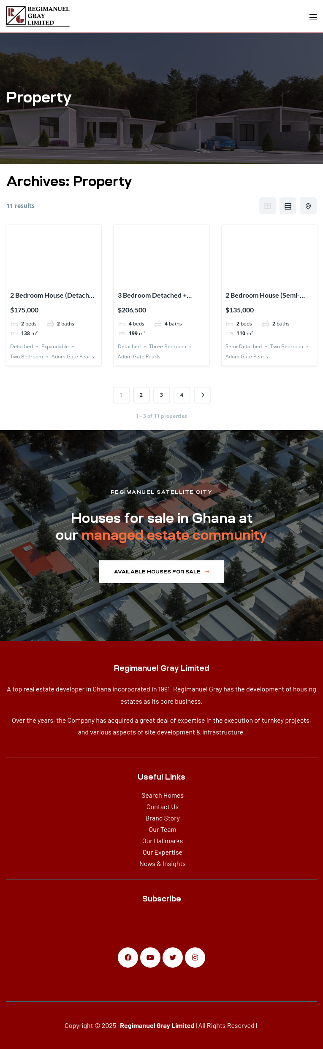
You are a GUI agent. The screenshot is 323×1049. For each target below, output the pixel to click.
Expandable (55, 346)
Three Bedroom (167, 346)
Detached (21, 346)
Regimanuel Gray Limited (157, 1025)
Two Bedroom (26, 356)
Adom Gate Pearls (73, 356)
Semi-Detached (243, 346)
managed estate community (174, 535)
